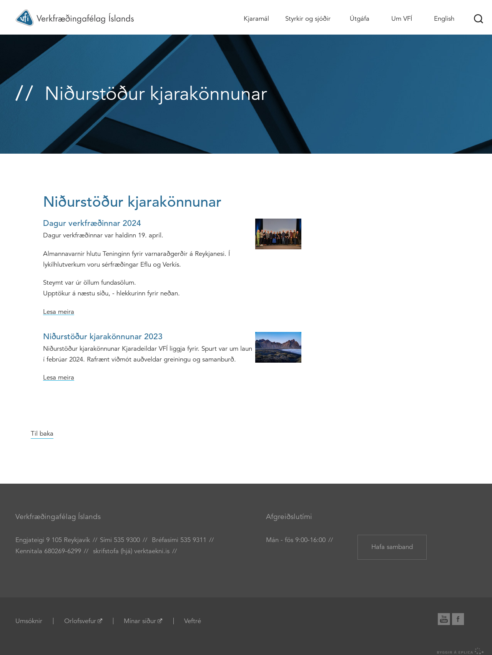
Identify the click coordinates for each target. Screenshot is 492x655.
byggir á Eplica (460, 651)
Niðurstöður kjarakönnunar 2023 (103, 337)
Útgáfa (359, 19)
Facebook (461, 618)
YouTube (447, 618)
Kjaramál (256, 19)
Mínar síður (140, 621)
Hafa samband (392, 547)
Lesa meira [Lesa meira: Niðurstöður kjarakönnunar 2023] (58, 377)
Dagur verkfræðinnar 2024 (92, 223)
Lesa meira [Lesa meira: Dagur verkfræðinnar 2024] (58, 312)
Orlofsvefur (80, 621)
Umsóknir (28, 621)
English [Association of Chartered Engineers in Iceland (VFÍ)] (444, 19)
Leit (478, 18)
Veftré (192, 621)
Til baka (42, 433)
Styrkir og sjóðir (308, 19)
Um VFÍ (401, 19)
